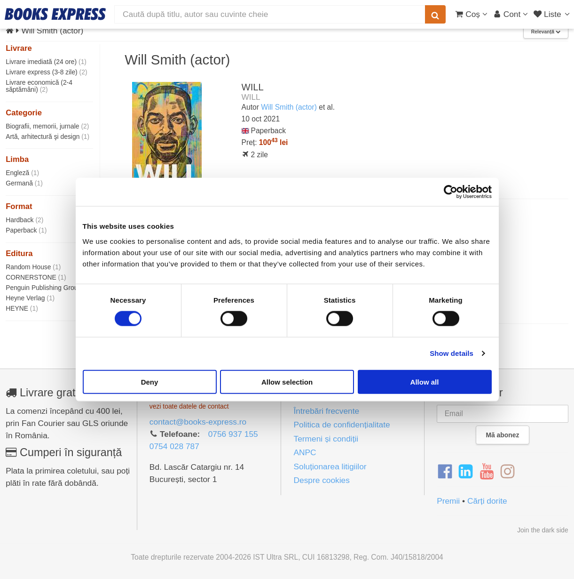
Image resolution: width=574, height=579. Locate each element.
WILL (253, 87)
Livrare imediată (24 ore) (46, 61)
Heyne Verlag (30, 298)
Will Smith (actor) (289, 107)
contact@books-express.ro (197, 421)
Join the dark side (542, 530)
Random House (33, 267)
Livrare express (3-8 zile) (46, 72)
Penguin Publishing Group (48, 287)
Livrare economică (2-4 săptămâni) (39, 86)
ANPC (304, 452)
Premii (448, 501)
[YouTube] (487, 472)
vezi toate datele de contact (189, 406)
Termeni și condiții (325, 438)
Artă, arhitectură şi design (47, 136)
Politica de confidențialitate (341, 424)
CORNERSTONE (36, 277)
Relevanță (545, 31)
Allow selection (287, 382)
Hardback (24, 220)
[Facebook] (445, 472)
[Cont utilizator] (510, 14)
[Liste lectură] (553, 14)
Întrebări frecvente (326, 411)
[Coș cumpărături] (471, 14)
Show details (451, 353)
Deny (149, 382)
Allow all (424, 382)
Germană (24, 183)
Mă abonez (502, 435)
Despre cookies (321, 480)
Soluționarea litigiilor (329, 466)
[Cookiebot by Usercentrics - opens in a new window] (450, 192)
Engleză (22, 173)
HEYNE (22, 308)
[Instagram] (507, 472)
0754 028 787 (174, 446)
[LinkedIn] (465, 472)
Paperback (26, 230)
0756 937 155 (233, 434)
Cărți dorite (487, 501)
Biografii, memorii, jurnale (47, 126)
